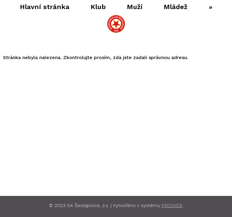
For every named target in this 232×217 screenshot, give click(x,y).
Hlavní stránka (40, 7)
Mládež (171, 7)
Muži (130, 7)
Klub (93, 7)
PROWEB (172, 205)
